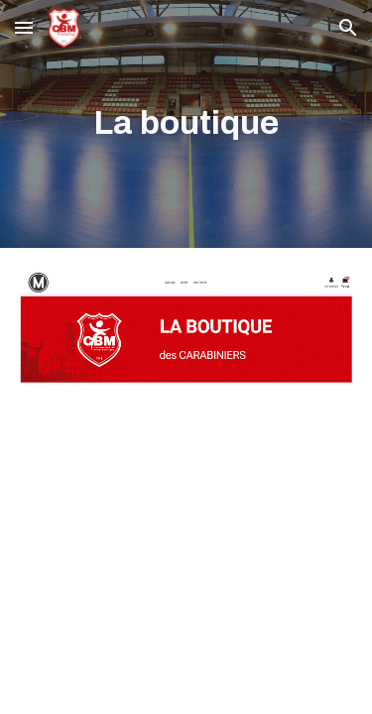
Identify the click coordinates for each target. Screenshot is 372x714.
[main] (186, 124)
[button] (24, 27)
